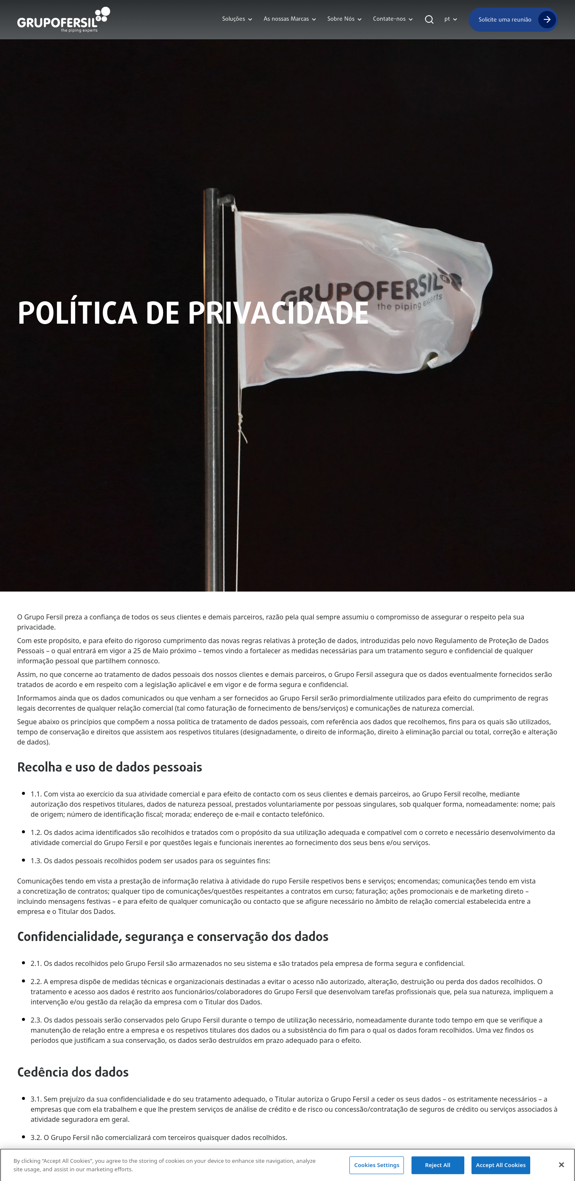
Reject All (437, 1167)
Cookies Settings (376, 1167)
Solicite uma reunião (505, 19)
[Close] (561, 1167)
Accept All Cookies (501, 1167)
